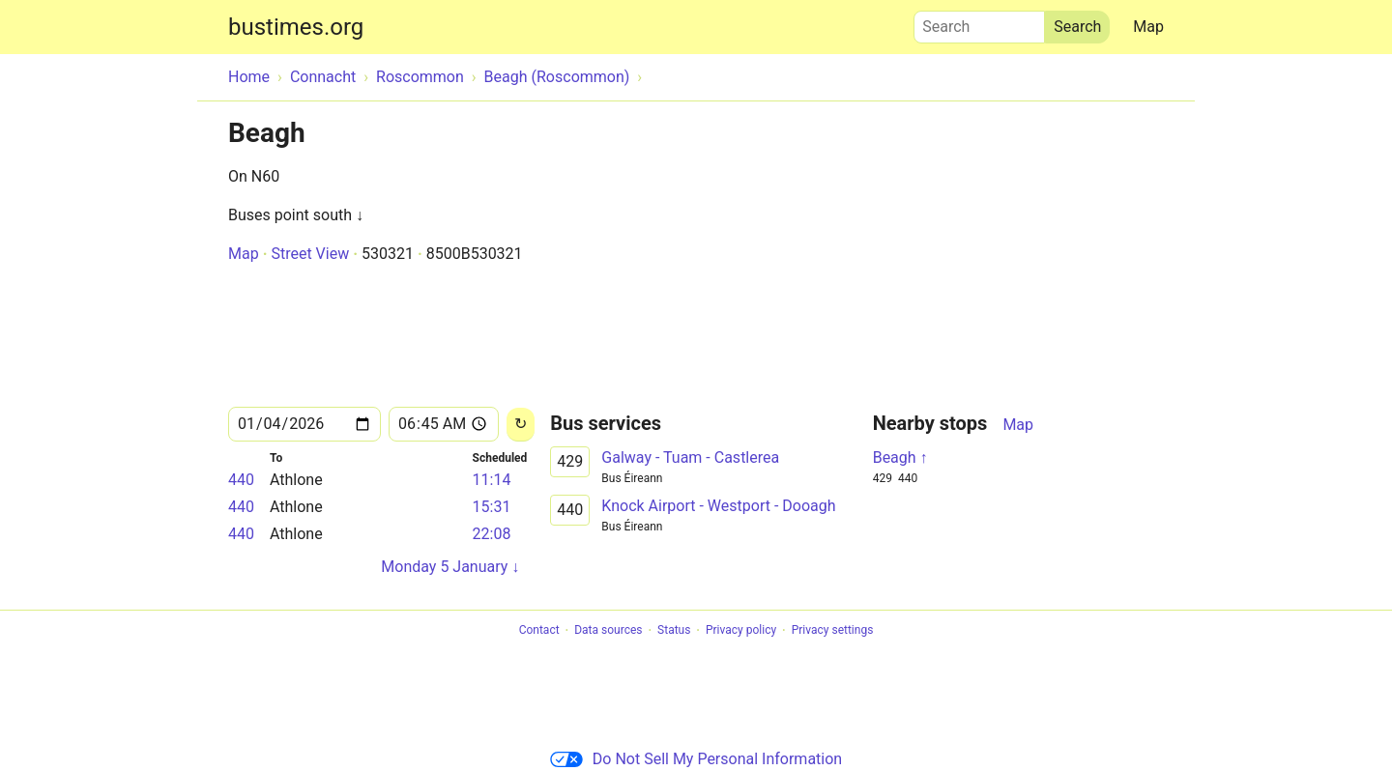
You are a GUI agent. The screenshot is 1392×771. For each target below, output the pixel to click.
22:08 (492, 534)
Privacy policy (741, 631)
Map (1148, 26)
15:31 (492, 507)
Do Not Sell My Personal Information (696, 759)
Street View (310, 253)
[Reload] (521, 425)
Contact (539, 631)
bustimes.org (295, 27)
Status (673, 631)
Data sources (608, 631)
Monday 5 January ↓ (450, 566)
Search (979, 22)
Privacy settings (833, 631)
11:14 (492, 480)
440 (241, 480)
